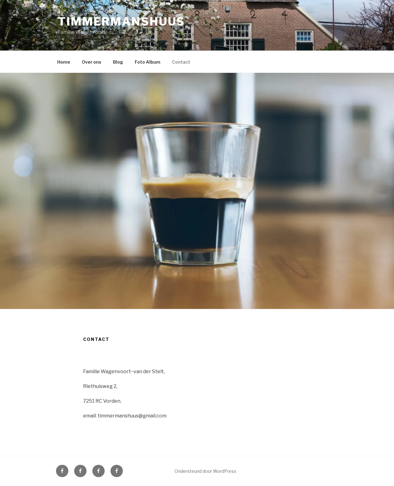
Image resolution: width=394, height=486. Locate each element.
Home (63, 62)
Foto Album (147, 62)
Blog (118, 62)
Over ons (91, 62)
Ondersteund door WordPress (205, 471)
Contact (181, 62)
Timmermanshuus (121, 21)
